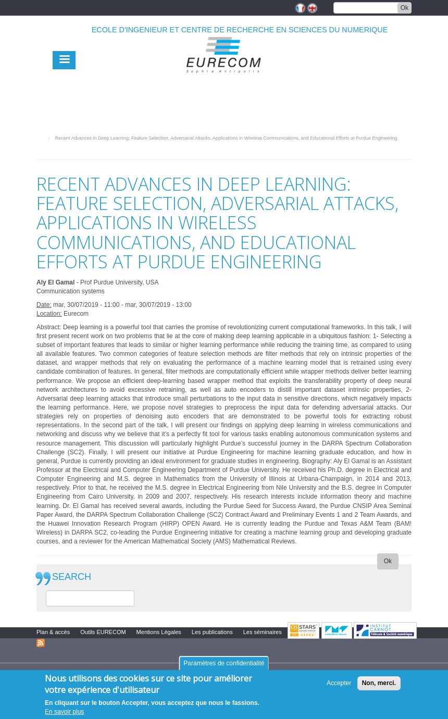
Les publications (212, 632)
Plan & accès (53, 632)
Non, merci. (379, 683)
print (404, 152)
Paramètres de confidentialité (223, 663)
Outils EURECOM (103, 632)
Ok (404, 7)
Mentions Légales (158, 632)
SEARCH (71, 577)
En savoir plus (64, 711)
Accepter (339, 683)
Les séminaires (262, 632)
